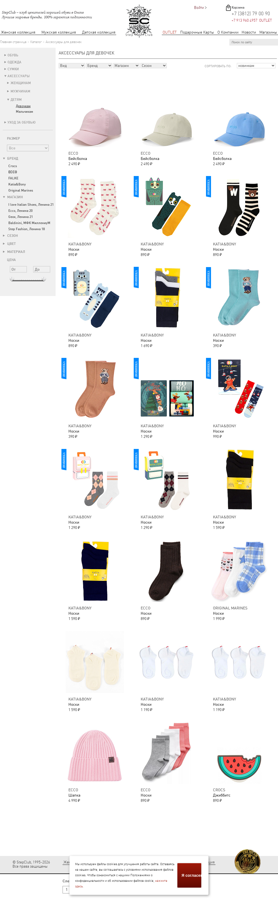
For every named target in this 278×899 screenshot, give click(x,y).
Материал (14, 252)
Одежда (14, 62)
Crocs (12, 166)
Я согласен (192, 875)
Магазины (268, 32)
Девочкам (23, 106)
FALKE (13, 178)
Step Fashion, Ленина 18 (26, 229)
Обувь (13, 55)
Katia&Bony (17, 184)
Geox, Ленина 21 (20, 217)
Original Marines (20, 190)
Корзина (238, 7)
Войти (199, 8)
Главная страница (13, 42)
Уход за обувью (22, 122)
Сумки (13, 69)
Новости (249, 32)
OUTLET (170, 32)
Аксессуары (19, 76)
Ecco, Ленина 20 (20, 211)
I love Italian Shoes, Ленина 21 (31, 205)
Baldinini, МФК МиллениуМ (29, 223)
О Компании (228, 32)
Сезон (10, 236)
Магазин (13, 197)
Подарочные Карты (197, 32)
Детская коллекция (98, 32)
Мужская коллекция (58, 32)
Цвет (9, 244)
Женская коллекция (18, 32)
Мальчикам (24, 112)
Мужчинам (20, 91)
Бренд (10, 158)
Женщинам (21, 83)
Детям (16, 100)
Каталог (36, 42)
